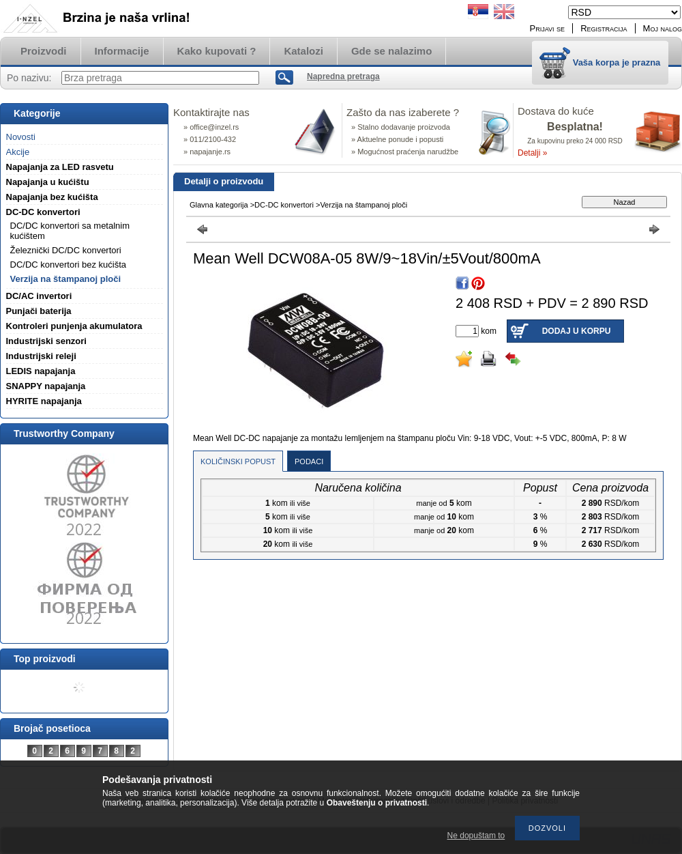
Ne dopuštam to (476, 835)
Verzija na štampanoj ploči (65, 279)
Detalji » (532, 153)
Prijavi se (547, 28)
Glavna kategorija (219, 205)
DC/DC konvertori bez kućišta (68, 264)
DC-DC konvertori (284, 205)
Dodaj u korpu (576, 331)
